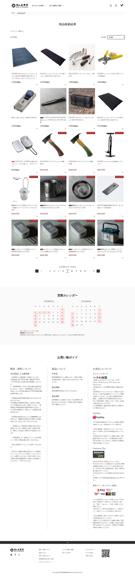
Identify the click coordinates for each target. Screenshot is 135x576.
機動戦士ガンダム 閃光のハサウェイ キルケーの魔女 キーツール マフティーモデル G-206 (25, 208)
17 (94, 271)
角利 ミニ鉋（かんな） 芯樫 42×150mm (24, 117)
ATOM (68, 552)
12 (80, 271)
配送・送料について (44, 549)
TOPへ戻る (67, 542)
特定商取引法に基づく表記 (46, 559)
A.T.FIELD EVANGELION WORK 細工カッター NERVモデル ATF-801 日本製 (53, 120)
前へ (36, 271)
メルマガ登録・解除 (67, 549)
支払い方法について (44, 555)
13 (85, 271)
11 (76, 271)
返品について (42, 552)
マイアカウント (90, 549)
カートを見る (89, 552)
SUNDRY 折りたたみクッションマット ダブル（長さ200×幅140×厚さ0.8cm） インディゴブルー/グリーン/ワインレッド (24, 76)
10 (72, 271)
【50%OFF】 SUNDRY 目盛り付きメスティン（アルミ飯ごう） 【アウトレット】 (24, 164)
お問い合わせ (89, 555)
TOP (13, 13)
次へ (98, 271)
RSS (63, 552)
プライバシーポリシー (45, 562)
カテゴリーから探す (38, 5)
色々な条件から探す (56, 5)
